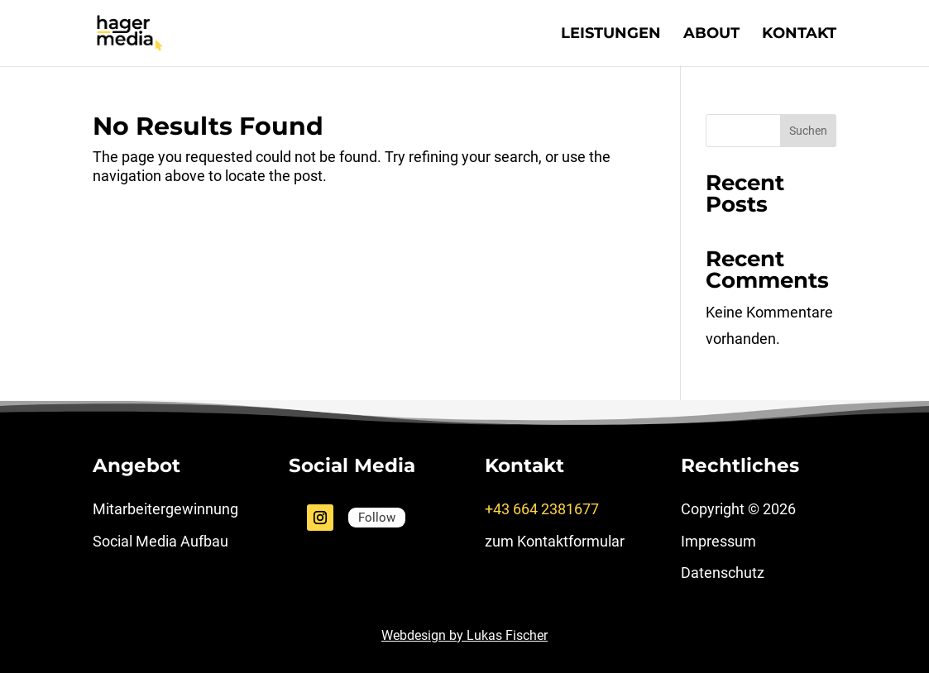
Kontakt (799, 34)
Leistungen (611, 34)
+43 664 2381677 (542, 509)
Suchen (808, 130)
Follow (376, 517)
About (711, 34)
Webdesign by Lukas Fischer (464, 635)
